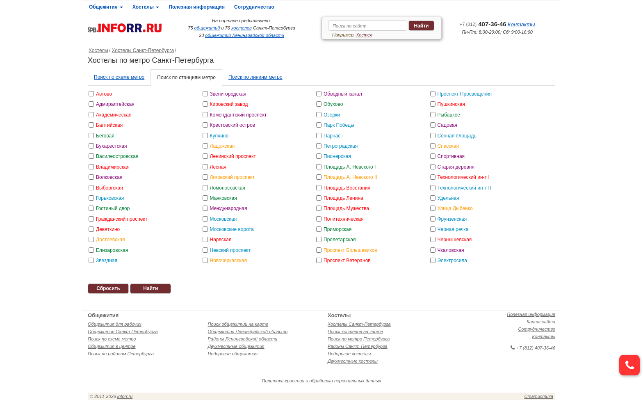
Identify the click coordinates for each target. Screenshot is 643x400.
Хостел (364, 34)
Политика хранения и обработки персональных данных (321, 380)
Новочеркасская (228, 260)
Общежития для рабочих (114, 324)
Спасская (448, 146)
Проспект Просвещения (465, 94)
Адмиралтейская (115, 104)
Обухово (333, 104)
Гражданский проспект (121, 219)
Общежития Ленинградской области (248, 331)
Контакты (521, 24)
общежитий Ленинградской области (244, 35)
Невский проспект (230, 250)
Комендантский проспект (238, 115)
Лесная (218, 167)
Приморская (337, 229)
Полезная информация (197, 7)
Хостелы (145, 7)
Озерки (332, 115)
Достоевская (110, 239)
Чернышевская (455, 239)
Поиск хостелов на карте (355, 331)
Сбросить (108, 288)
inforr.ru (125, 396)
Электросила (452, 260)
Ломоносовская (228, 188)
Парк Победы (339, 125)
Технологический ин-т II (464, 188)
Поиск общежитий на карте (238, 324)
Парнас (332, 136)
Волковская (109, 177)
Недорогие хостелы (349, 353)
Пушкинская (451, 104)
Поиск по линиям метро (255, 77)
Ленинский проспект (233, 156)
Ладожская (222, 146)
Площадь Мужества (346, 208)
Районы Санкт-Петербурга (358, 346)
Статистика (538, 396)
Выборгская (109, 188)
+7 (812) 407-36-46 (533, 347)
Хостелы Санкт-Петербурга (143, 50)
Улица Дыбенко (455, 208)
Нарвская (221, 239)
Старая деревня (456, 167)
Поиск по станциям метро (186, 77)
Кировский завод (229, 104)
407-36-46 (483, 24)
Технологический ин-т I (464, 177)
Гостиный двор (113, 208)
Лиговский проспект (232, 177)
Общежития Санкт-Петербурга (123, 331)
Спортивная (451, 156)
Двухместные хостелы (353, 361)
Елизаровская (112, 250)
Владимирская (113, 167)
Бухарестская (111, 146)
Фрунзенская (452, 219)
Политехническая (343, 219)
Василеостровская (117, 156)
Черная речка (453, 229)
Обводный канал (343, 94)
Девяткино (108, 229)
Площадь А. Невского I (350, 167)
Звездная (106, 260)
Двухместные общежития (236, 346)
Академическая (113, 115)
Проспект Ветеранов (347, 260)
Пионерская (337, 156)
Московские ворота (232, 229)
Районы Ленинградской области (243, 338)
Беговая (105, 136)
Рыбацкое (449, 115)
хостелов (241, 27)
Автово (104, 94)
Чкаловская (451, 250)
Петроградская (341, 146)
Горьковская (110, 198)
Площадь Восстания (347, 188)
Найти (421, 26)
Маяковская (223, 198)
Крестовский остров (232, 125)
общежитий (207, 27)
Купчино (219, 136)
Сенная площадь (457, 136)
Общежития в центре (112, 346)
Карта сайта (541, 321)
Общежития (106, 7)
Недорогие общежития (233, 353)
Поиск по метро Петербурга (359, 338)
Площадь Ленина (343, 198)
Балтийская (109, 125)
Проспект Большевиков (350, 250)
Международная (228, 208)
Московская (223, 219)
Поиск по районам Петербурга (121, 353)
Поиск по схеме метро (119, 77)
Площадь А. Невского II (350, 177)
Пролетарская (340, 239)
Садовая (448, 125)
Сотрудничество (254, 7)
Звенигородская (228, 94)
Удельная (448, 198)
